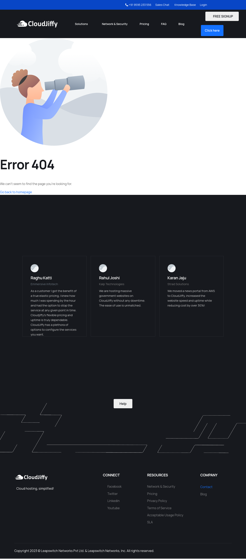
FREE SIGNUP (222, 16)
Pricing (144, 24)
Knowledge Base (184, 5)
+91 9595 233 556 (138, 5)
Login (203, 5)
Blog (181, 24)
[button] (212, 30)
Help (123, 404)
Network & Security (115, 24)
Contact (206, 487)
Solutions (81, 24)
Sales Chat (162, 5)
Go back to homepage (16, 192)
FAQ (163, 24)
